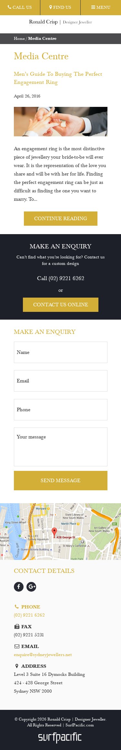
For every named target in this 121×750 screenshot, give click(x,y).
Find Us (60, 7)
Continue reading (60, 218)
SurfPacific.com (80, 725)
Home (19, 38)
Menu (100, 7)
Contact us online (60, 304)
